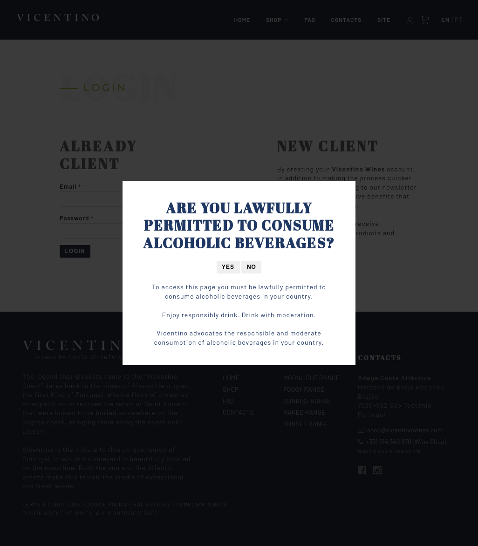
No (251, 267)
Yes (228, 267)
